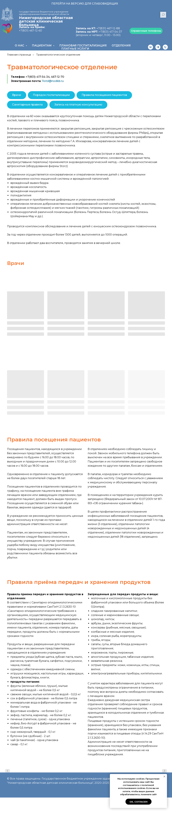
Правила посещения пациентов (104, 95)
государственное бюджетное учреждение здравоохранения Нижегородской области (44, 12)
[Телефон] (165, 47)
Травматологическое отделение (58, 54)
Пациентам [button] (42, 45)
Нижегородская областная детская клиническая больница (46, 21)
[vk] (150, 47)
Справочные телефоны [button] (146, 30)
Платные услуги (75, 48)
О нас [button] (20, 45)
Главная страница (19, 54)
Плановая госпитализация (83, 45)
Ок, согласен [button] (138, 801)
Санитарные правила (27, 104)
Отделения (121, 45)
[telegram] (157, 47)
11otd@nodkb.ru (53, 81)
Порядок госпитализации (51, 95)
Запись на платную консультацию (78, 104)
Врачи (16, 95)
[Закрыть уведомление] (164, 776)
